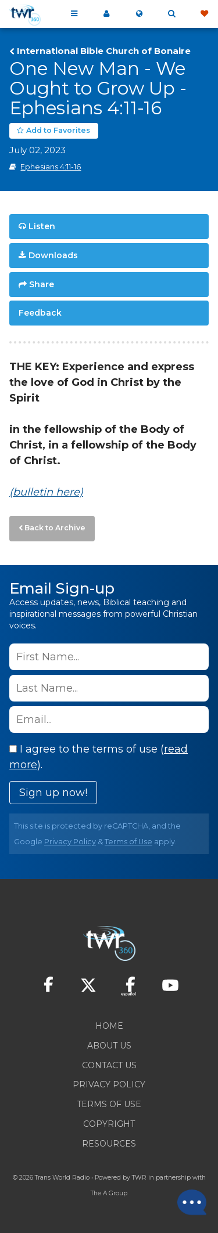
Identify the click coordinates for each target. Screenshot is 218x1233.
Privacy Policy (70, 841)
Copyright (109, 1124)
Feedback (40, 313)
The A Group (109, 1193)
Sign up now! (53, 792)
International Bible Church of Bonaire (104, 51)
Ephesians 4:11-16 (50, 166)
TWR (139, 1177)
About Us (109, 1045)
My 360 (106, 14)
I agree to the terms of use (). (98, 757)
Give (204, 14)
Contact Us (109, 1065)
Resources (109, 1143)
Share (41, 284)
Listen (41, 226)
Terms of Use (128, 841)
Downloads (53, 255)
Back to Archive (54, 527)
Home (109, 1026)
